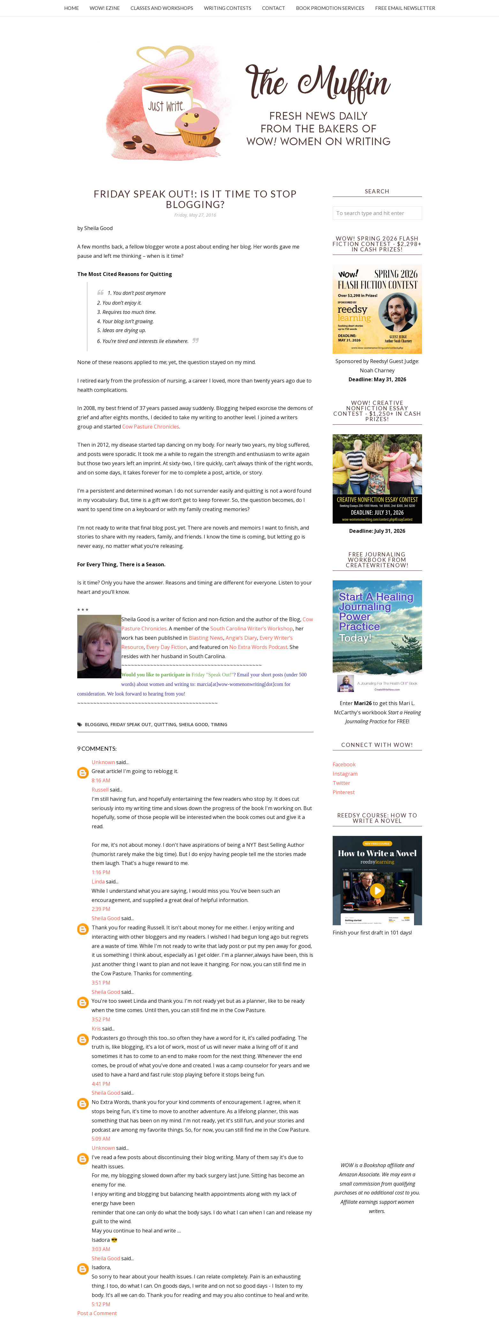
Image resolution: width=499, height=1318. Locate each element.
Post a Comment (97, 1313)
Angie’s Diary (241, 637)
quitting (165, 724)
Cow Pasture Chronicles (150, 426)
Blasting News (206, 637)
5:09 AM (101, 1138)
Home (71, 8)
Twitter (341, 782)
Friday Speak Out (130, 724)
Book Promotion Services (330, 8)
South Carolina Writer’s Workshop (251, 628)
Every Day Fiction (166, 647)
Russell (100, 789)
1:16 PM (101, 872)
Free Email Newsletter (405, 8)
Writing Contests (227, 8)
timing (219, 724)
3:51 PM (101, 982)
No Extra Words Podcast (258, 647)
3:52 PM (101, 1019)
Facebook (344, 764)
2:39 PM (101, 908)
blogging (96, 724)
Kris (96, 1028)
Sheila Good (193, 724)
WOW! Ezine (105, 8)
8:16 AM (101, 780)
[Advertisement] (377, 1049)
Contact (273, 8)
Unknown (103, 762)
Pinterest (344, 792)
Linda (98, 881)
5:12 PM (101, 1304)
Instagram (345, 773)
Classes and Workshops (162, 8)
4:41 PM (101, 1083)
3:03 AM (101, 1249)
